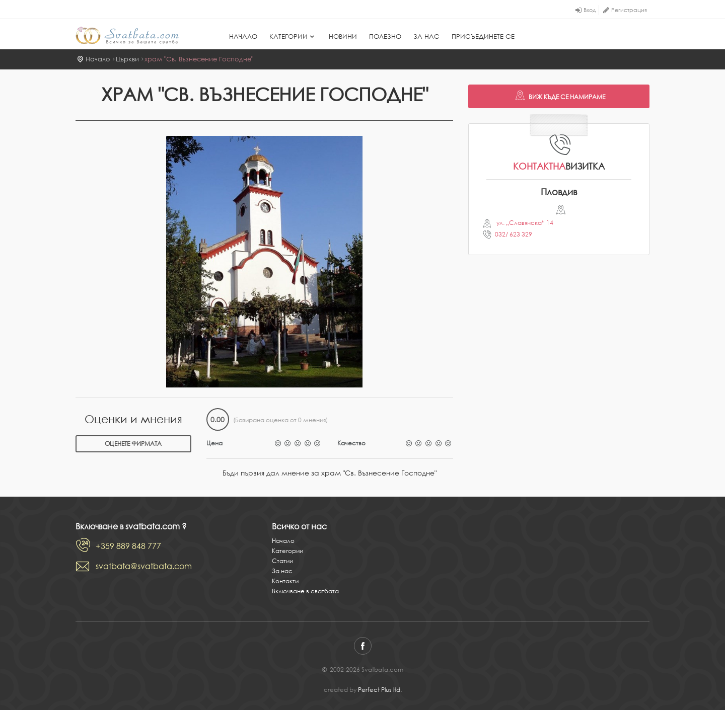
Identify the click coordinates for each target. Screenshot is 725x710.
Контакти (285, 581)
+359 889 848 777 (128, 546)
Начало (243, 36)
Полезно (385, 36)
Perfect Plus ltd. (380, 689)
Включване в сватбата (305, 591)
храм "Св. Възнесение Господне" (198, 59)
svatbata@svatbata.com (144, 566)
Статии (282, 561)
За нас (426, 36)
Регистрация (629, 10)
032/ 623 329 (513, 234)
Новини (343, 36)
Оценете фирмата (133, 443)
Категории (293, 36)
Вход (590, 10)
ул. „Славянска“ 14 (524, 222)
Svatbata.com (127, 35)
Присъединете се (483, 36)
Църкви (127, 59)
